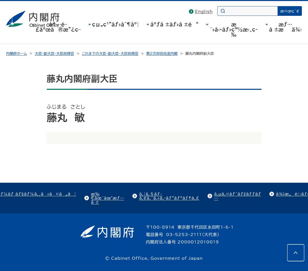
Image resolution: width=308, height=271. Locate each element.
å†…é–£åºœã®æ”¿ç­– (58, 27)
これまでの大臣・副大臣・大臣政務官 (110, 53)
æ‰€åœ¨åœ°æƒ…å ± (107, 198)
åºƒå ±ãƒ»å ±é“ (174, 24)
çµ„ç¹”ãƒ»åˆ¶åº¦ (115, 24)
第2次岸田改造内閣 (162, 53)
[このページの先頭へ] (296, 252)
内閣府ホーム (16, 53)
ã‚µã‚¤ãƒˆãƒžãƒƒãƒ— (237, 196)
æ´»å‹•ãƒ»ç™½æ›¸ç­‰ (234, 29)
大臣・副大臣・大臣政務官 (54, 53)
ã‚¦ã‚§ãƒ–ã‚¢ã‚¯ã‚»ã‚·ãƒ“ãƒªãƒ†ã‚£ (169, 196)
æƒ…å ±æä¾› (285, 27)
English (204, 11)
